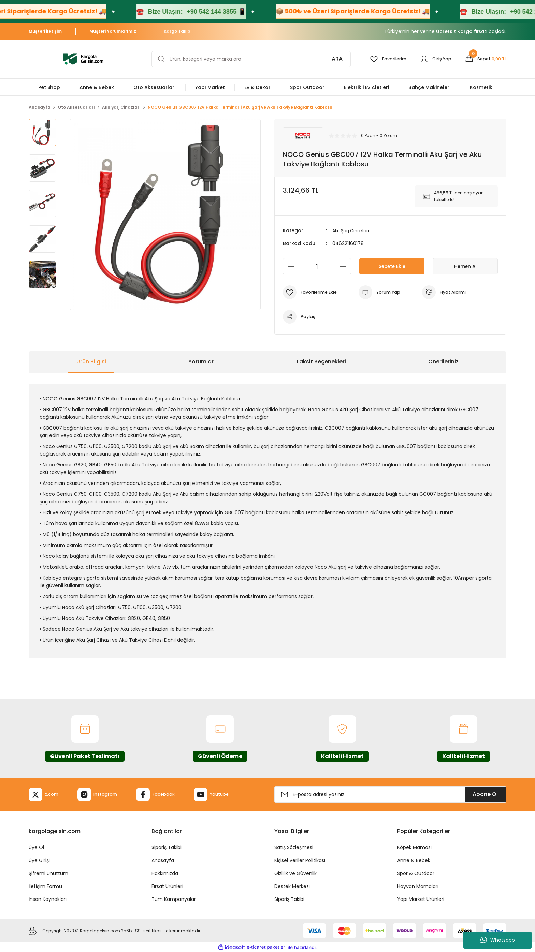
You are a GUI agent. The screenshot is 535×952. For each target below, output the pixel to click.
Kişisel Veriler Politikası (299, 860)
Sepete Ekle (392, 266)
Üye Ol (36, 847)
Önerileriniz (443, 362)
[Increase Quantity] (345, 266)
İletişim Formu (45, 886)
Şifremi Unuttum (48, 873)
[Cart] (484, 59)
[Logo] (83, 58)
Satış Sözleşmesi (293, 847)
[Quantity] (317, 266)
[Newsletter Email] (390, 794)
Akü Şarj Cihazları (352, 230)
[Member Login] (431, 59)
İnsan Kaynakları (48, 899)
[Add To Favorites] (312, 292)
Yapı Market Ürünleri (420, 899)
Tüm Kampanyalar (173, 899)
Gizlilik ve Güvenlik (295, 873)
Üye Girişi (39, 860)
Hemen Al (465, 266)
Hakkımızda (164, 873)
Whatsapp (497, 940)
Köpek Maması (414, 847)
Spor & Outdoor (415, 873)
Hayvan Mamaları (417, 886)
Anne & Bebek (413, 860)
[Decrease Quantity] (289, 266)
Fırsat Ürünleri (167, 886)
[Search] (246, 59)
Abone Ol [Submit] (485, 794)
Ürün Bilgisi (91, 362)
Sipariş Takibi (166, 847)
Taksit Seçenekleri (321, 362)
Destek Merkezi (292, 886)
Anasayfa (162, 860)
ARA (328, 59)
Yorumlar (201, 362)
